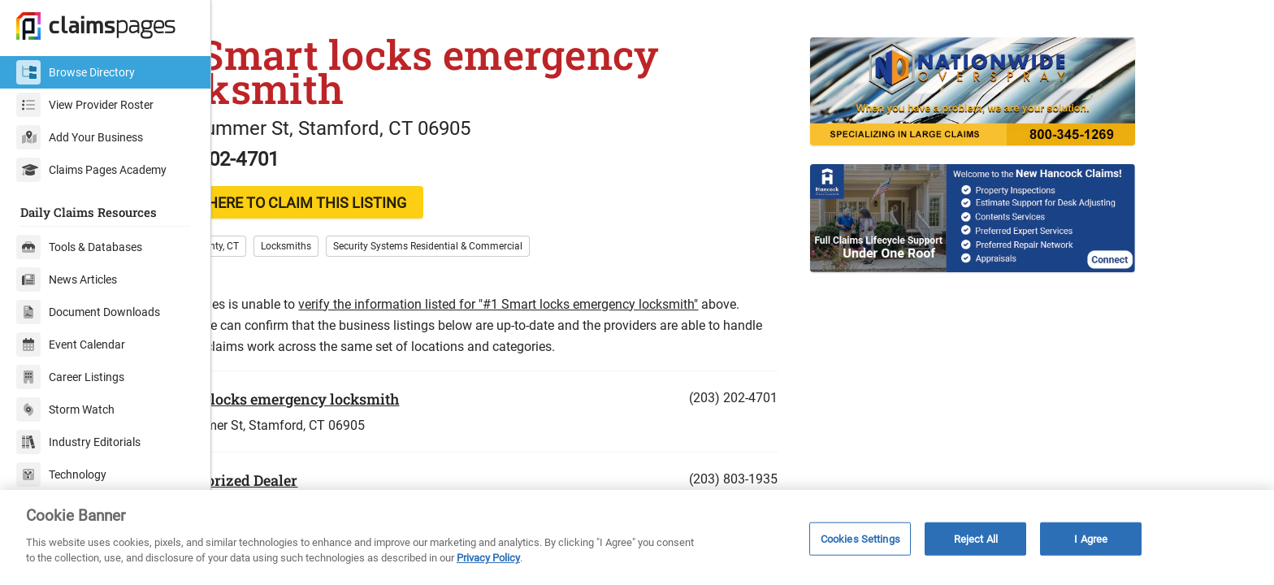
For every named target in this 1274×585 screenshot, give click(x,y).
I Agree (1090, 538)
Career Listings (70, 377)
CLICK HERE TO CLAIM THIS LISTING (370, 238)
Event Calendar (70, 344)
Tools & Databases (79, 247)
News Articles (66, 279)
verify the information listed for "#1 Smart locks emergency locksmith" (583, 340)
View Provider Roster (85, 105)
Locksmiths (371, 282)
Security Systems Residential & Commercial (513, 282)
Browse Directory (75, 72)
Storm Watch (65, 409)
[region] (637, 537)
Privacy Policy (488, 558)
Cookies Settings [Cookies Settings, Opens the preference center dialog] (860, 538)
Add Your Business (79, 137)
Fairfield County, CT (281, 282)
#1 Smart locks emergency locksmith (358, 434)
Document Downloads (88, 312)
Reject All (976, 538)
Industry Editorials (78, 442)
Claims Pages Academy (91, 170)
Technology (61, 474)
